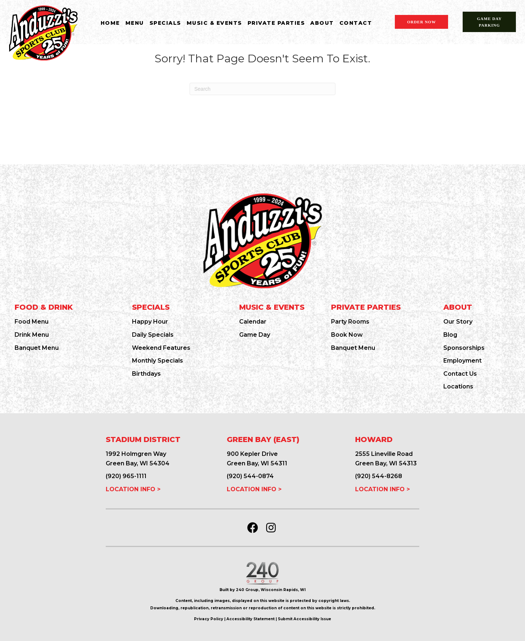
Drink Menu (32, 334)
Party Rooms (350, 321)
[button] (253, 528)
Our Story (457, 321)
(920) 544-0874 (250, 476)
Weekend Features (161, 347)
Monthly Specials (157, 360)
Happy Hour (150, 321)
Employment (462, 360)
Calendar (253, 321)
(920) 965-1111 (126, 476)
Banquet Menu (37, 347)
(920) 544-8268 (378, 476)
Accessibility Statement (250, 619)
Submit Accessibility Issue (304, 619)
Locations (458, 386)
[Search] (262, 89)
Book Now (347, 334)
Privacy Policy (208, 619)
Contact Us (460, 373)
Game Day (254, 334)
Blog (450, 334)
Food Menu (31, 321)
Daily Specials (153, 334)
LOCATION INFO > (133, 489)
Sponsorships (464, 347)
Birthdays (146, 373)
